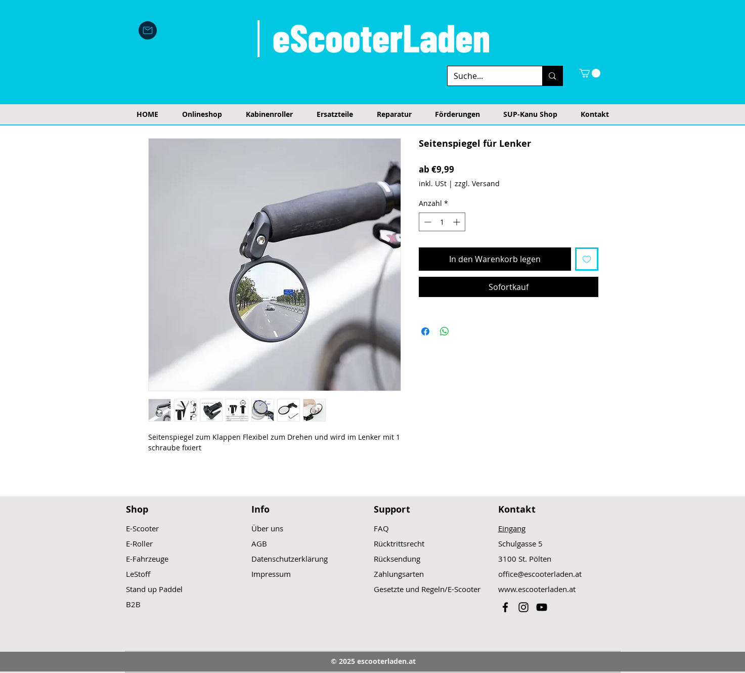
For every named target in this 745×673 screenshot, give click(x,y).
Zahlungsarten (399, 574)
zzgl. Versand (477, 183)
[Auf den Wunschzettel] (586, 259)
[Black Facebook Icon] (505, 607)
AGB (259, 543)
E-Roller (139, 543)
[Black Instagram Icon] (523, 607)
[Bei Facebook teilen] (425, 331)
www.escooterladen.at (537, 589)
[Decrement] (426, 222)
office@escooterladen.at (540, 574)
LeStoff (138, 574)
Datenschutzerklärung (289, 559)
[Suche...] (487, 76)
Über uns (267, 528)
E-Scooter (142, 528)
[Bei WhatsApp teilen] (445, 331)
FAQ (381, 528)
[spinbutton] (442, 222)
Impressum (271, 574)
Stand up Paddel (154, 589)
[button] (589, 73)
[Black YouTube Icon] (541, 607)
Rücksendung (397, 559)
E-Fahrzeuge (147, 559)
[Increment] (457, 222)
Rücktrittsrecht (399, 543)
